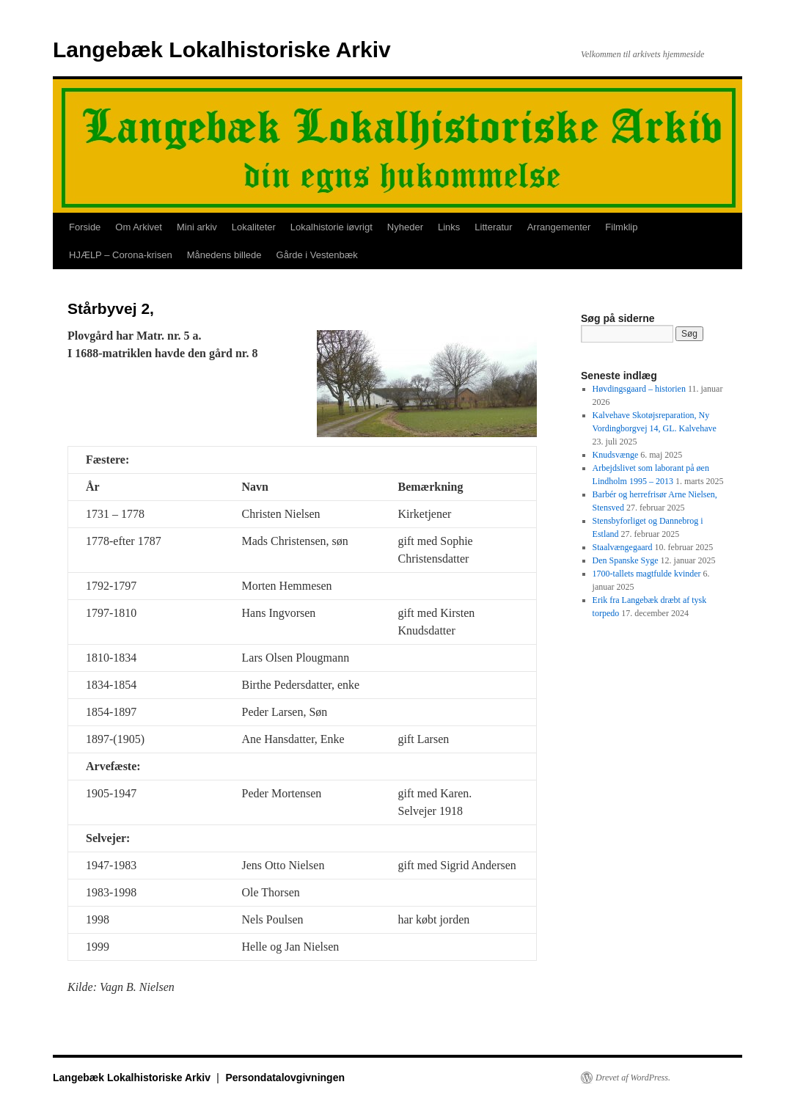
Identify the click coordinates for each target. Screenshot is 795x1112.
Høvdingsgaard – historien (639, 389)
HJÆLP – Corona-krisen (120, 254)
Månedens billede (224, 254)
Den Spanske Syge (626, 560)
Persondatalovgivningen (285, 1077)
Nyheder (405, 227)
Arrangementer (559, 227)
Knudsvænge (616, 455)
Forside (84, 227)
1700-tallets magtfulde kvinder (647, 573)
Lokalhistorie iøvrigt (331, 227)
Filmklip (621, 227)
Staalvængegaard (623, 547)
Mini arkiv (197, 227)
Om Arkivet (138, 227)
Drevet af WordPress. (633, 1077)
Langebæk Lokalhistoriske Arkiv (222, 49)
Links (449, 227)
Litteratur (493, 227)
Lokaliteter (254, 227)
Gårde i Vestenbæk (317, 254)
